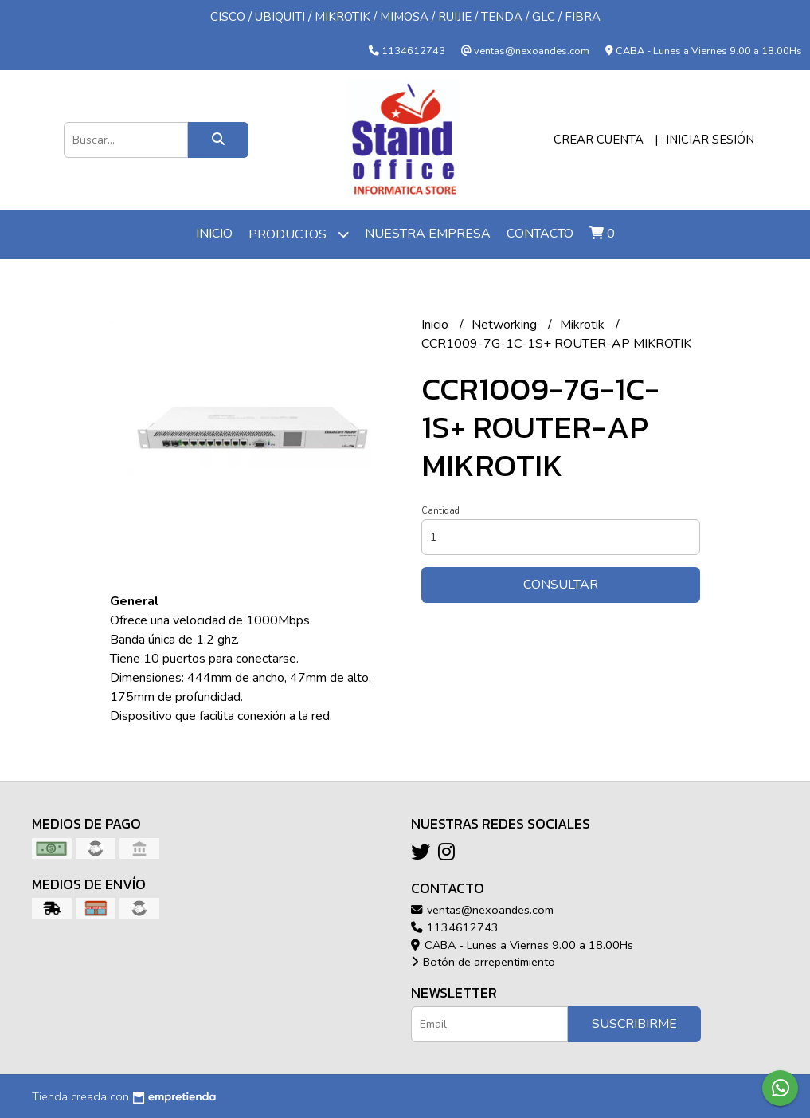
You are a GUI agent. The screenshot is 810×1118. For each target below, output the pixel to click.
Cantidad (440, 511)
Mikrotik (584, 324)
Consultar (560, 584)
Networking (506, 324)
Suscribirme (634, 1024)
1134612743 (455, 927)
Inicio (214, 233)
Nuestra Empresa (428, 233)
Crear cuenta (599, 140)
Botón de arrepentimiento (483, 962)
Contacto (540, 233)
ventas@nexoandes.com (482, 910)
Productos (298, 234)
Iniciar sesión (710, 140)
